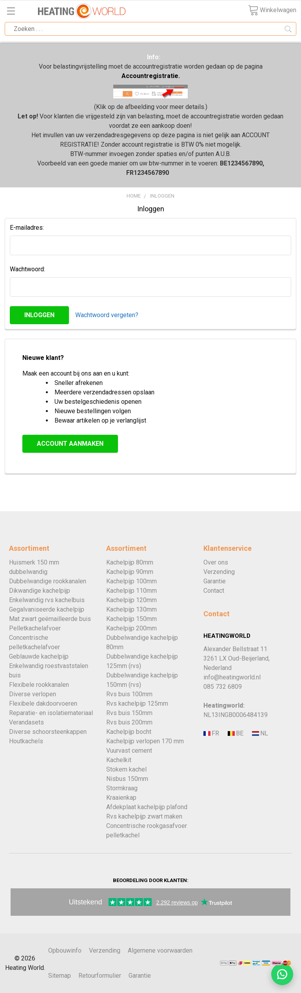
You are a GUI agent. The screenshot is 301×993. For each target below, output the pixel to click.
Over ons (215, 562)
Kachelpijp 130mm (131, 609)
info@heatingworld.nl (232, 677)
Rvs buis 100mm (129, 694)
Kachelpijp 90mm (129, 571)
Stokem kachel (126, 769)
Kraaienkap (121, 797)
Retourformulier (99, 975)
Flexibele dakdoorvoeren (43, 703)
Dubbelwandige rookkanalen (47, 581)
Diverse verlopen (32, 694)
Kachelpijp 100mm (131, 581)
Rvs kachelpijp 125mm (137, 703)
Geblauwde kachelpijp (39, 656)
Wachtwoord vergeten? (106, 315)
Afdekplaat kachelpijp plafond (146, 807)
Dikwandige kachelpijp (39, 590)
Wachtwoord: (27, 269)
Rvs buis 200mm (129, 722)
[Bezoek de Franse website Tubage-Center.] (214, 733)
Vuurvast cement (129, 750)
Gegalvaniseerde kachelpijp (46, 609)
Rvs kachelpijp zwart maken (144, 816)
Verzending (219, 571)
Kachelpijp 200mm (131, 628)
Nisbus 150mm (127, 778)
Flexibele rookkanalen (39, 684)
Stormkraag (122, 788)
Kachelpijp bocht (128, 731)
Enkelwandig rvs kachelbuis (47, 600)
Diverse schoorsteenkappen (48, 731)
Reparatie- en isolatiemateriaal (51, 713)
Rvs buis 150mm (129, 713)
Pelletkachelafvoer (35, 628)
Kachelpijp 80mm (129, 562)
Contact (213, 590)
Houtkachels (26, 741)
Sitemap (59, 975)
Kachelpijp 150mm (131, 619)
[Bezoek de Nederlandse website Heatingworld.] (239, 733)
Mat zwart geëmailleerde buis (50, 619)
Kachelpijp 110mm (131, 590)
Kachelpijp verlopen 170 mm (145, 741)
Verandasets (26, 722)
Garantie (214, 581)
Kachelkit (118, 760)
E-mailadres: (27, 227)
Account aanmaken (70, 443)
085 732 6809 (222, 686)
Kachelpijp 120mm (131, 600)
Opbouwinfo (65, 950)
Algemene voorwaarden (160, 950)
